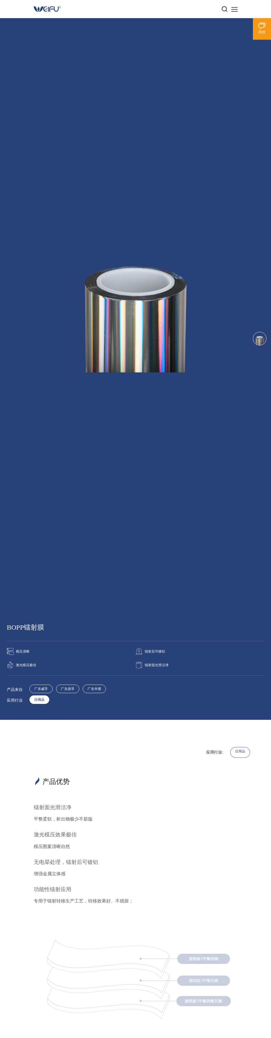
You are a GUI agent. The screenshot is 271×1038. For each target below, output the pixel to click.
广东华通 (94, 689)
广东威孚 (41, 689)
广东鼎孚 (67, 689)
